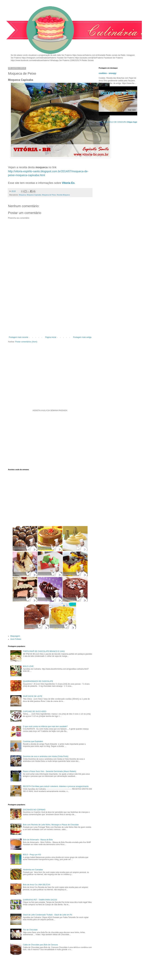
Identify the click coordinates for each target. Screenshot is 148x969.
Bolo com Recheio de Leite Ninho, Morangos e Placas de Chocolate (51, 825)
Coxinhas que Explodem (33, 741)
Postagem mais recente (18, 337)
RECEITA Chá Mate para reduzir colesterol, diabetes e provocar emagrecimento (56, 786)
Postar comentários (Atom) (26, 342)
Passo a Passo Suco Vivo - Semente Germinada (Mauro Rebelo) (49, 771)
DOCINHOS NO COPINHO (34, 810)
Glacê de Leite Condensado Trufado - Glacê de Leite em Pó (47, 915)
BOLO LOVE (28, 666)
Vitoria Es (68, 182)
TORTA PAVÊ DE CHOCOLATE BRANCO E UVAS (44, 651)
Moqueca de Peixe (49, 195)
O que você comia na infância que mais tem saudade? (45, 726)
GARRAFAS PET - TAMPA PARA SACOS (40, 900)
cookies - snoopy (107, 73)
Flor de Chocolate (30, 930)
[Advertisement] (50, 310)
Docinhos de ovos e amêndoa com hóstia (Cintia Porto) (45, 756)
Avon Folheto (15, 639)
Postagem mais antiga (82, 337)
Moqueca (22, 195)
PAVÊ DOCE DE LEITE (32, 696)
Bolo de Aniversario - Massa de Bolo (38, 840)
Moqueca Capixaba (34, 195)
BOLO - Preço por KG (32, 855)
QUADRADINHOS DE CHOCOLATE (38, 681)
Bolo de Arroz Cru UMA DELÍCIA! (36, 885)
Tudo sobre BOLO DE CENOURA (118, 122)
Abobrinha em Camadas (33, 870)
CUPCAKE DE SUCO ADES (34, 711)
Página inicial (50, 337)
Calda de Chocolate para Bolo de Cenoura (40, 945)
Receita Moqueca (63, 195)
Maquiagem (15, 636)
